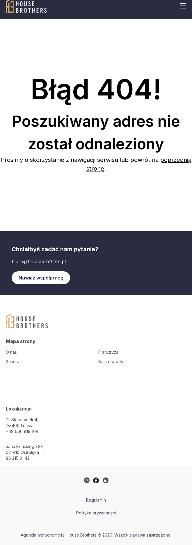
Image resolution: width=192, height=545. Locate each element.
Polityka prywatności (96, 512)
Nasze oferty (110, 361)
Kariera (12, 361)
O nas (11, 352)
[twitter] (87, 480)
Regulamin (96, 500)
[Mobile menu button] (183, 5)
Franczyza (108, 352)
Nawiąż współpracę (41, 278)
